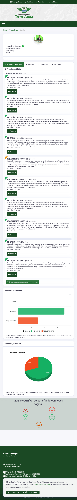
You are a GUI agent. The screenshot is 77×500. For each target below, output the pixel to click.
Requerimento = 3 (64, 335)
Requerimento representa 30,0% (52, 392)
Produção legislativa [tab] (14, 64)
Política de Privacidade (41, 485)
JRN (30, 497)
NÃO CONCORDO (30, 492)
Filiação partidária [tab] (13, 69)
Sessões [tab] (30, 64)
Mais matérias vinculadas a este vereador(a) (22, 282)
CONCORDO (13, 492)
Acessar (12, 91)
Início (5, 30)
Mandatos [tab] (56, 64)
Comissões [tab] (43, 64)
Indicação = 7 (52, 335)
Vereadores (13, 30)
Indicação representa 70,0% (28, 392)
